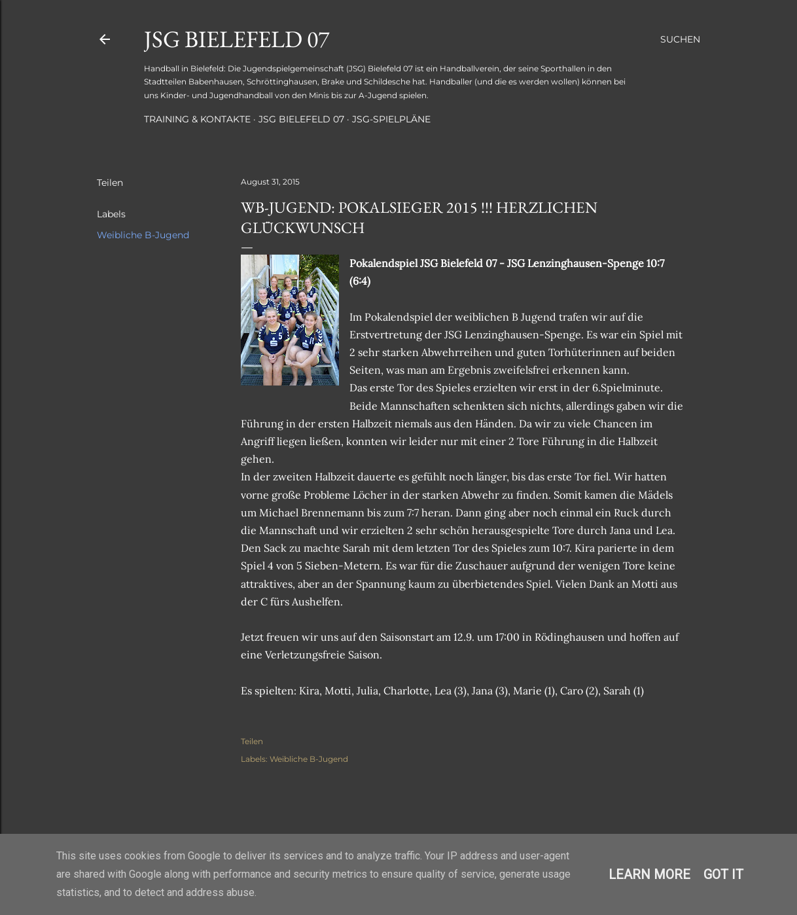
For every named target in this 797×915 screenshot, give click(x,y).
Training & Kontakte (197, 119)
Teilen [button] (110, 182)
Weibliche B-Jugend (143, 235)
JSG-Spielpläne (391, 119)
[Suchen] (680, 39)
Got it (723, 874)
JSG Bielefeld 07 (236, 39)
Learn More (649, 874)
